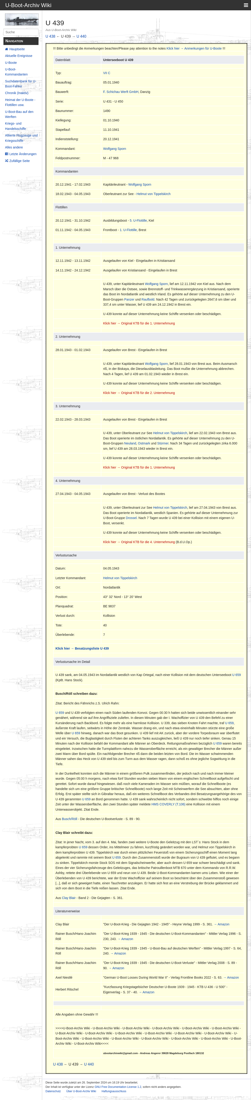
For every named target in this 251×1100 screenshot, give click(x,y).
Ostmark (144, 443)
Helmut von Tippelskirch (154, 194)
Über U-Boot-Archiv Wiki (81, 1091)
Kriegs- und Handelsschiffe (15, 126)
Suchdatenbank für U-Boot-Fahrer (20, 83)
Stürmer (162, 443)
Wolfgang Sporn (114, 149)
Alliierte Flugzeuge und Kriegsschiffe (21, 138)
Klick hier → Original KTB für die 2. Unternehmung (139, 393)
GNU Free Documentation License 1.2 (118, 1087)
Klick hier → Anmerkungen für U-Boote (194, 48)
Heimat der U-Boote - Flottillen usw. (20, 102)
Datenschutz (53, 1091)
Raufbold (147, 299)
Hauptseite (17, 49)
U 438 (50, 36)
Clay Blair (69, 898)
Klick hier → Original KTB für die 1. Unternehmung (139, 323)
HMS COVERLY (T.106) (168, 804)
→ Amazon (221, 924)
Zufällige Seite (19, 161)
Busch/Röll (69, 819)
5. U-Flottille (138, 220)
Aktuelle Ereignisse (18, 56)
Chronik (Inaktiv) (16, 93)
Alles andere (14, 147)
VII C (106, 73)
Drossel (131, 518)
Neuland (130, 443)
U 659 (236, 675)
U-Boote (11, 62)
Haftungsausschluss (114, 1091)
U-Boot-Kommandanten (16, 71)
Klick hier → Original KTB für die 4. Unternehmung (139, 542)
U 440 (81, 36)
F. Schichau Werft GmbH (120, 92)
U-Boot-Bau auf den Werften (19, 114)
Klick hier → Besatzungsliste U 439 (82, 648)
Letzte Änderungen (22, 154)
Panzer (129, 299)
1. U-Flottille (128, 230)
